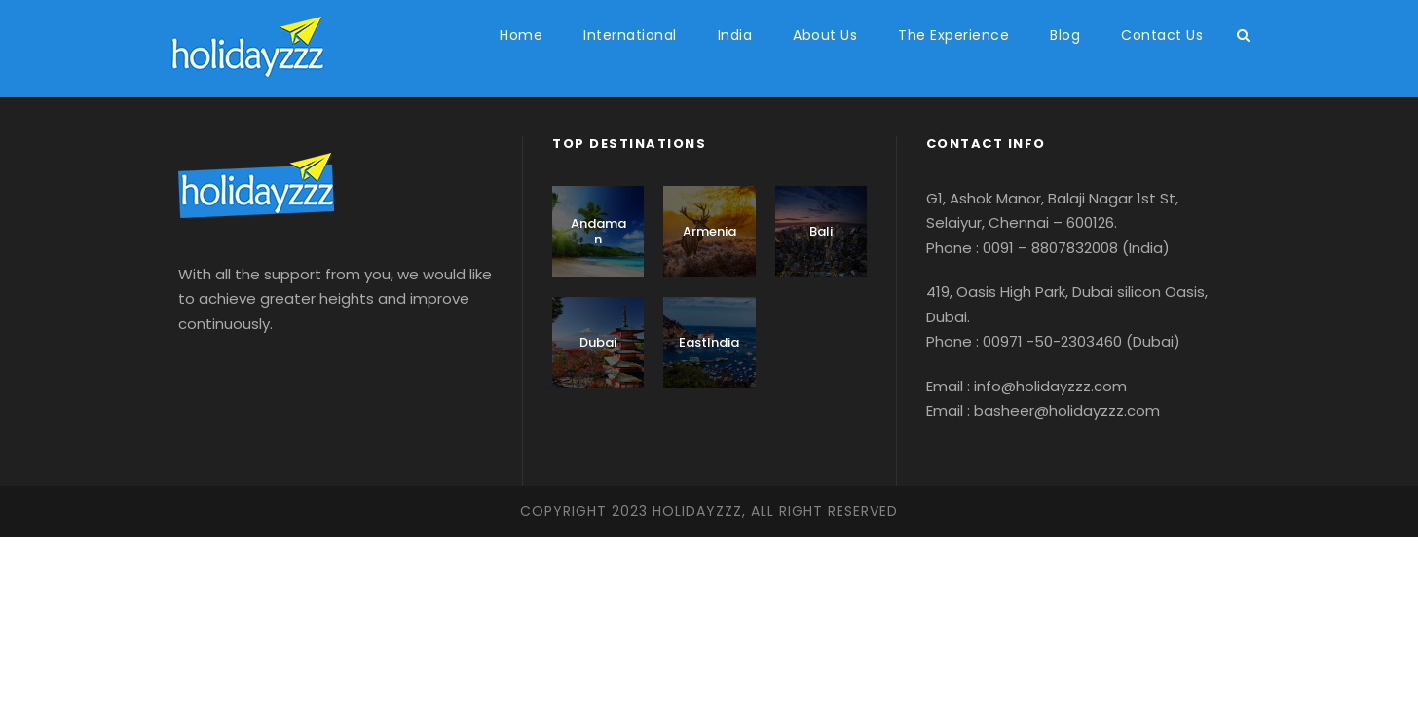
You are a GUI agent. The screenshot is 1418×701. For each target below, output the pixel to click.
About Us (825, 35)
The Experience (953, 35)
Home (521, 35)
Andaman (598, 231)
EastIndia (709, 342)
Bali (821, 231)
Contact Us (1162, 35)
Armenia (709, 231)
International (630, 35)
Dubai (597, 342)
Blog (1065, 35)
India (735, 35)
